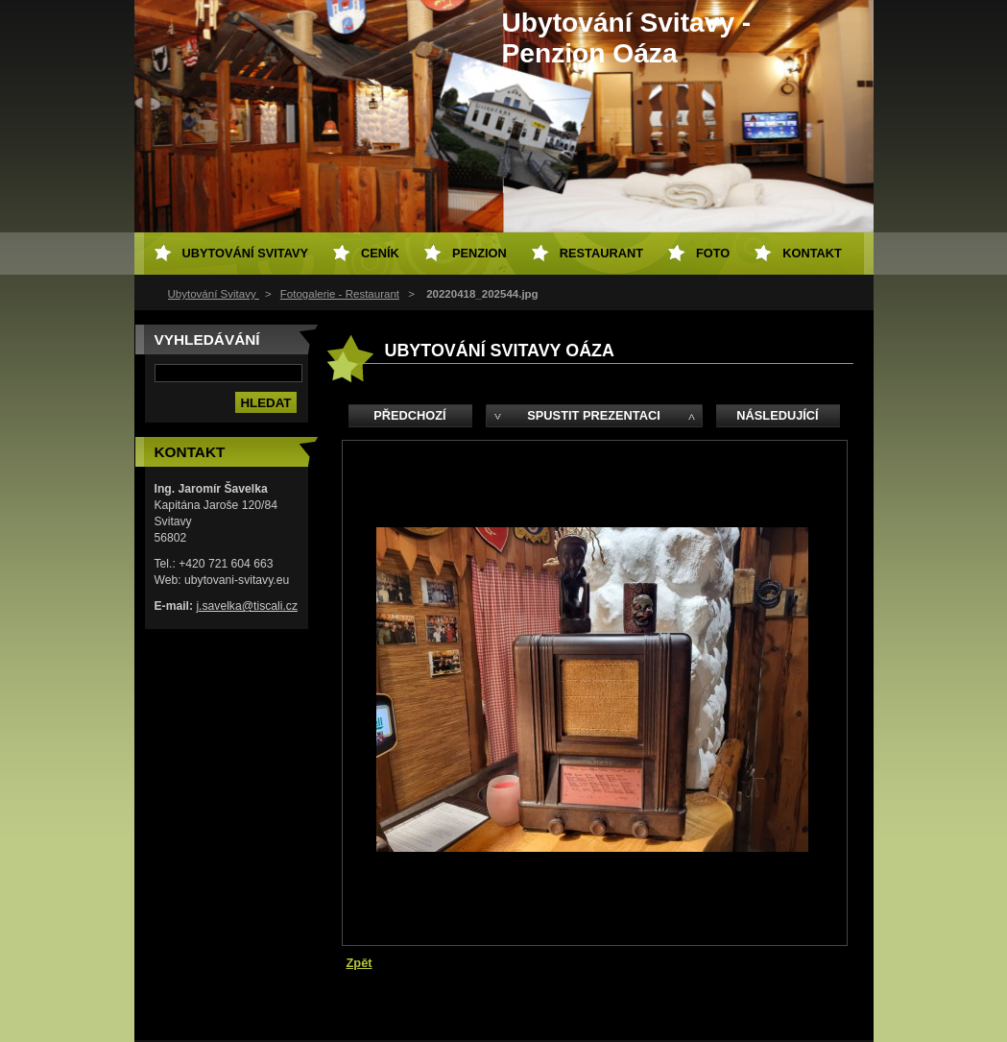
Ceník (380, 253)
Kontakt (812, 253)
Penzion (479, 253)
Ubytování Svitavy (213, 294)
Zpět (359, 963)
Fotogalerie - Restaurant (339, 294)
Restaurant (601, 253)
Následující (777, 415)
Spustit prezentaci (593, 415)
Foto (713, 253)
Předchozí (409, 415)
